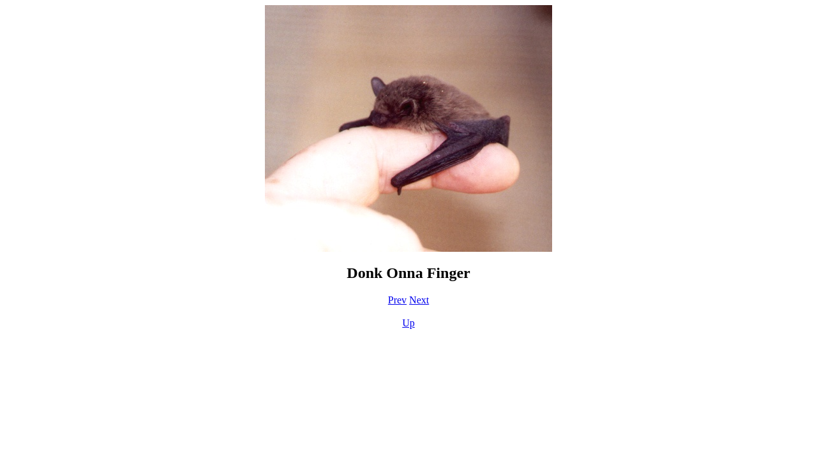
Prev (397, 300)
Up (408, 322)
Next (419, 300)
